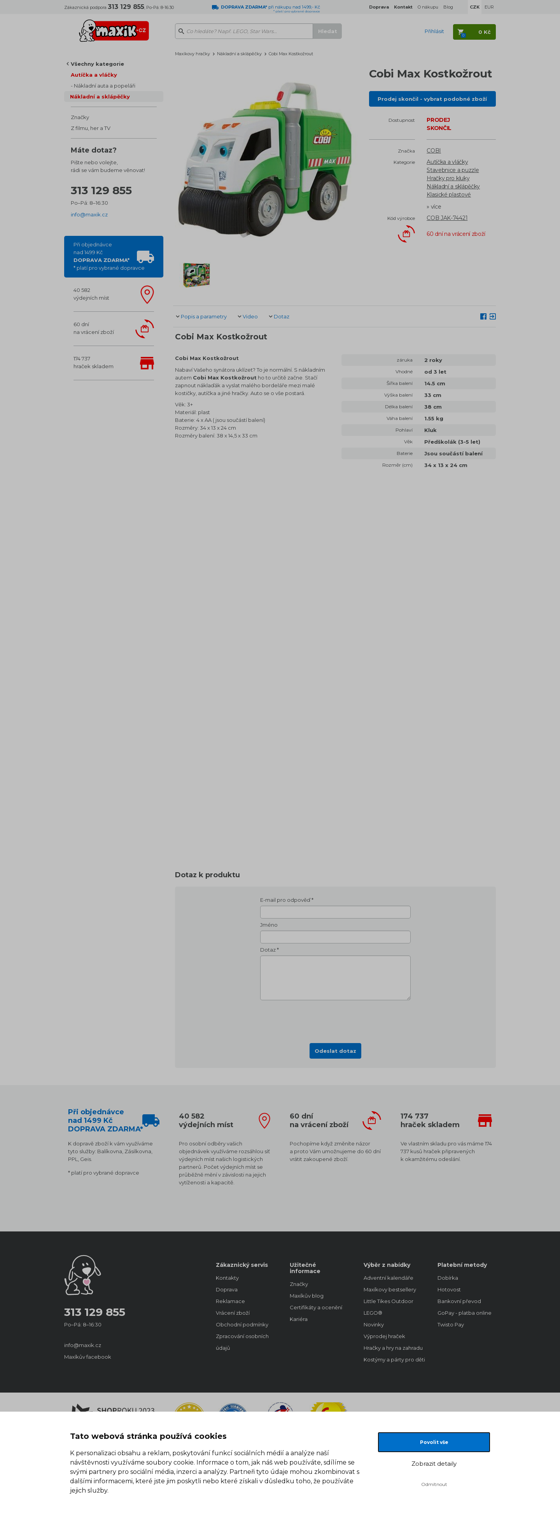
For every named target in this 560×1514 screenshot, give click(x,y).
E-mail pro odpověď (285, 900)
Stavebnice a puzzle (453, 170)
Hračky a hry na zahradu (393, 1348)
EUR (489, 7)
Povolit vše (434, 1442)
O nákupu (428, 7)
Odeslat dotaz (335, 1051)
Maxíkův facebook (87, 1357)
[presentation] (335, 1019)
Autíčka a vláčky (94, 75)
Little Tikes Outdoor (388, 1301)
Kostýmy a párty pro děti (393, 1359)
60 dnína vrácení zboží (94, 328)
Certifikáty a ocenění (316, 1307)
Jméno (269, 925)
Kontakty (227, 1278)
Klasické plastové (449, 194)
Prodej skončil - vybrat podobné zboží (432, 99)
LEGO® (373, 1313)
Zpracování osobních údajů (242, 1342)
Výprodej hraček (384, 1336)
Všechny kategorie (97, 64)
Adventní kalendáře (388, 1278)
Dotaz (281, 316)
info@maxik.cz (89, 214)
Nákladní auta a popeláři (104, 86)
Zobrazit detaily (434, 1463)
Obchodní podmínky (242, 1324)
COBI (434, 150)
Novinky (374, 1324)
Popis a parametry (204, 316)
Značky (80, 117)
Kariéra (299, 1319)
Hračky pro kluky (448, 178)
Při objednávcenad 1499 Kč (109, 256)
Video (250, 316)
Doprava (227, 1289)
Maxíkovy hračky (192, 53)
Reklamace (230, 1301)
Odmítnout (434, 1484)
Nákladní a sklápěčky (100, 96)
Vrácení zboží (233, 1313)
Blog (448, 7)
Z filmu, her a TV (90, 128)
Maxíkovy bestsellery (390, 1289)
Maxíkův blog (307, 1296)
